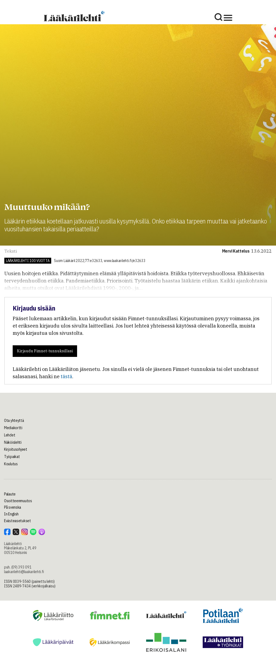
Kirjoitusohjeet (15, 449)
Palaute (10, 494)
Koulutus (11, 463)
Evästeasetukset (17, 520)
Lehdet (9, 435)
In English (11, 514)
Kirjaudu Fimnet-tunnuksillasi (45, 351)
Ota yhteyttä (14, 420)
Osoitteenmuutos (18, 500)
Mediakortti (13, 427)
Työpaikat (12, 456)
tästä (66, 376)
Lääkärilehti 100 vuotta (28, 260)
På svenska (12, 507)
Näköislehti (13, 442)
